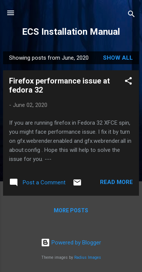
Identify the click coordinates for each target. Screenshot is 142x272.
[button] (128, 82)
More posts (71, 210)
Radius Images (87, 257)
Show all (118, 57)
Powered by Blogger (71, 242)
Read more (116, 182)
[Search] (131, 15)
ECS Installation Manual (71, 31)
